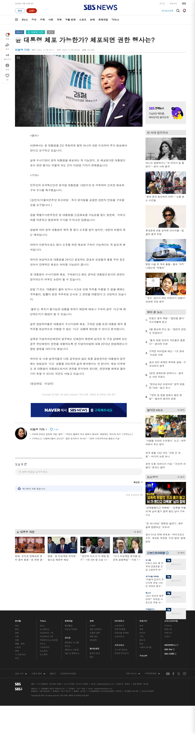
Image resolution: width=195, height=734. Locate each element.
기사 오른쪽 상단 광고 (165, 74)
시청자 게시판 (145, 647)
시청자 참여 (38, 673)
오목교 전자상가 (122, 653)
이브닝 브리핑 (71, 629)
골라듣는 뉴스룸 (72, 642)
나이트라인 (45, 647)
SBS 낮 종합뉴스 (72, 653)
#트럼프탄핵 (167, 10)
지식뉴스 (168, 625)
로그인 (162, 3)
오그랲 (148, 560)
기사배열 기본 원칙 (131, 691)
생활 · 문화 (20, 643)
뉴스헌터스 (45, 629)
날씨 (141, 625)
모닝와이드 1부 (46, 632)
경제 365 (94, 636)
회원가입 (173, 3)
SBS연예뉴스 (171, 645)
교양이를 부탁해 (152, 576)
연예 (92, 19)
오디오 (68, 637)
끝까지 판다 (95, 653)
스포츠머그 (119, 625)
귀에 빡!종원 (120, 629)
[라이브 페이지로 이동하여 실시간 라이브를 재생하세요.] (31, 10)
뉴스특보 (44, 654)
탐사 (92, 656)
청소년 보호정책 (148, 691)
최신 (17, 625)
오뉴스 (43, 643)
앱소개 (142, 640)
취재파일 (103, 19)
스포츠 (82, 19)
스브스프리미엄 (171, 620)
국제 (59, 19)
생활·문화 (70, 19)
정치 (34, 19)
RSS (141, 643)
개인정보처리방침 (68, 673)
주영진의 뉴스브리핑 (49, 640)
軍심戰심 (68, 625)
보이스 (68, 646)
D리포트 (93, 640)
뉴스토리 (44, 650)
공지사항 (143, 655)
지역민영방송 (152, 673)
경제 (42, 19)
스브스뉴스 (119, 644)
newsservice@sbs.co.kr (103, 688)
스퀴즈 (167, 636)
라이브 (142, 632)
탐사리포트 (94, 648)
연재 (92, 620)
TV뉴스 (115, 19)
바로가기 (143, 620)
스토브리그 (119, 636)
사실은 (93, 625)
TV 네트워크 (20, 654)
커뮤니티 (168, 632)
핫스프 (148, 592)
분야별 (18, 620)
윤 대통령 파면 (35, 32)
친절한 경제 (95, 632)
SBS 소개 (21, 673)
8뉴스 (25, 19)
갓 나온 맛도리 (121, 649)
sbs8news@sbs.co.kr (105, 684)
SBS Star (169, 649)
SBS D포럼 (170, 653)
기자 (141, 636)
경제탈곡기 (150, 609)
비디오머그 (119, 620)
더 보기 (136, 531)
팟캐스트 (168, 629)
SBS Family (133, 673)
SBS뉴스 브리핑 (72, 649)
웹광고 (53, 673)
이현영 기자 (38, 429)
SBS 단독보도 (96, 629)
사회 (50, 19)
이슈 (17, 658)
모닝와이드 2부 (46, 636)
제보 (141, 629)
